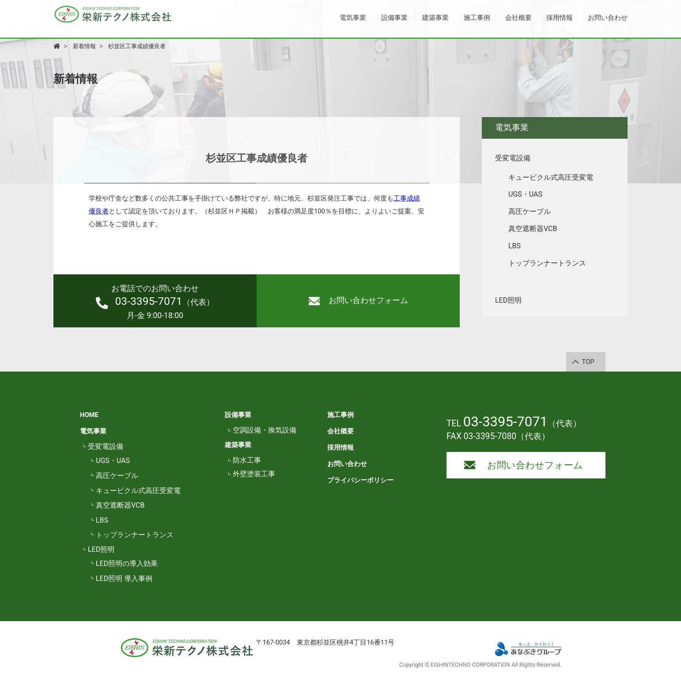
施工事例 (477, 18)
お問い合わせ (608, 18)
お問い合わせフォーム (358, 300)
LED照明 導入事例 (124, 578)
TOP (588, 362)
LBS (102, 520)
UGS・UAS (113, 460)
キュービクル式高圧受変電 (138, 490)
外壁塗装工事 (254, 474)
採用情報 (559, 18)
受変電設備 (105, 446)
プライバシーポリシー (360, 480)
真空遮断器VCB (120, 505)
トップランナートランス (135, 535)
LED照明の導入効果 (127, 563)
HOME (89, 415)
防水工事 (247, 460)
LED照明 (101, 549)
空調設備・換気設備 (264, 430)
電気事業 (353, 18)
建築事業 (435, 18)
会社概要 (518, 18)
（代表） (155, 301)
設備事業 (394, 18)
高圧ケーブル (117, 475)
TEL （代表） (513, 423)
